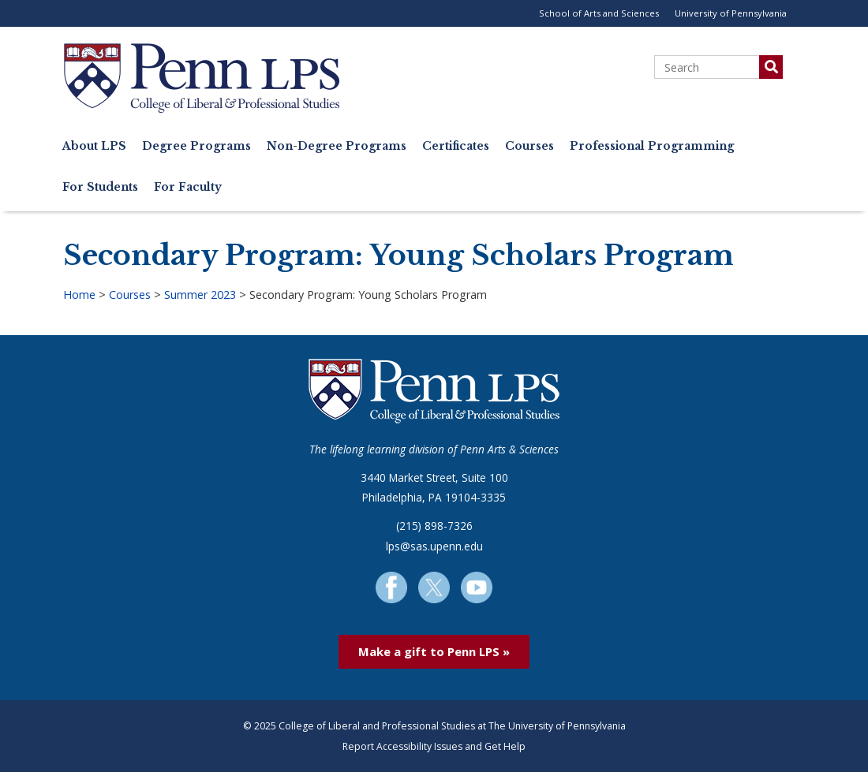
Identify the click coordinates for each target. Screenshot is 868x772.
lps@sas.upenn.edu (434, 546)
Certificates (455, 146)
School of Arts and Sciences (599, 13)
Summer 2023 (200, 294)
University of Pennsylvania (731, 13)
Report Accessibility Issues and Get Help (434, 746)
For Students (100, 187)
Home (79, 294)
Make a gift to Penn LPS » (434, 651)
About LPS (94, 146)
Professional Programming (652, 146)
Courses (529, 146)
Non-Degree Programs (336, 146)
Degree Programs (196, 146)
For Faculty (188, 187)
